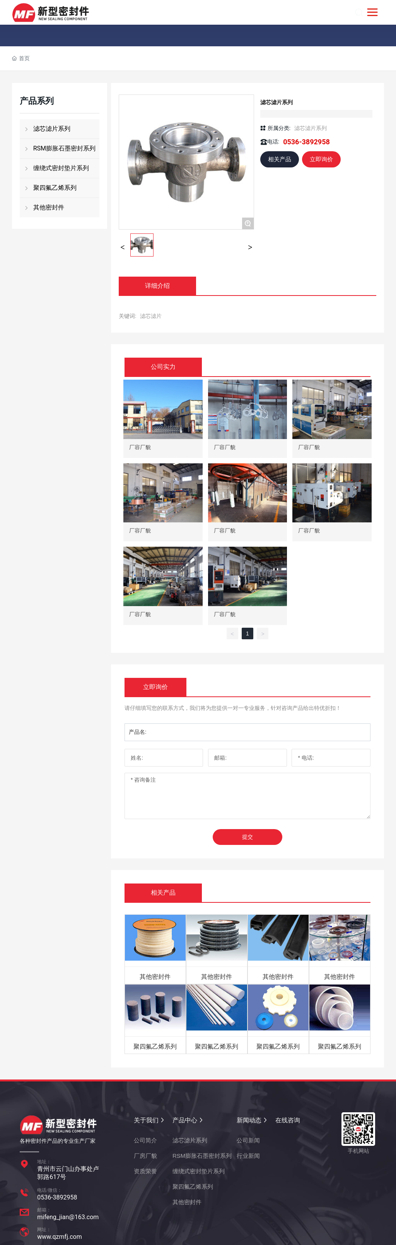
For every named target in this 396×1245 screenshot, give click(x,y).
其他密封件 (155, 976)
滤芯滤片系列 (310, 128)
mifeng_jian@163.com (68, 1217)
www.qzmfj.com (59, 1236)
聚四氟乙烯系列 (155, 1046)
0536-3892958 (306, 142)
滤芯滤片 (151, 316)
